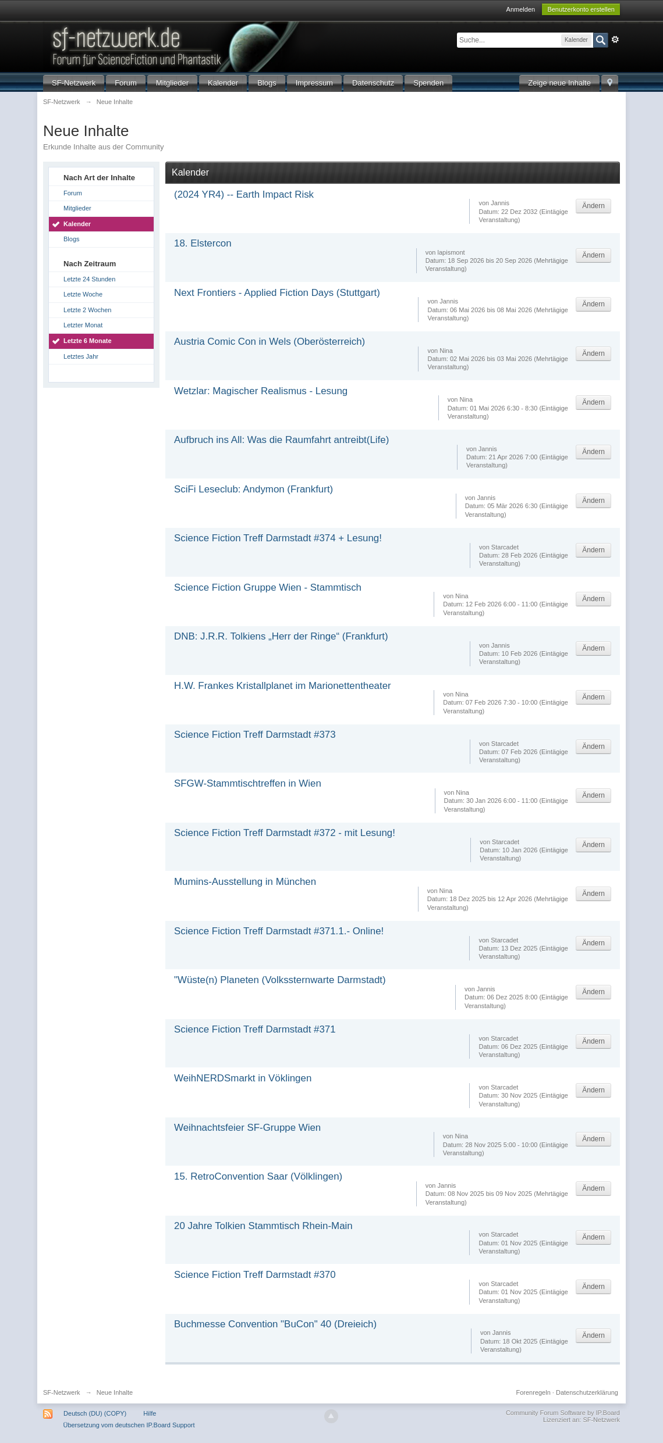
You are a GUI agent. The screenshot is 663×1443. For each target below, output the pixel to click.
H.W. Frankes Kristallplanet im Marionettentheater (282, 685)
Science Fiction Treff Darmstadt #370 (255, 1274)
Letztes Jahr (80, 356)
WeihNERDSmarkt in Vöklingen (242, 1078)
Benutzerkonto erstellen (581, 9)
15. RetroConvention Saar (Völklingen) (258, 1176)
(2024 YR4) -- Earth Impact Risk (244, 194)
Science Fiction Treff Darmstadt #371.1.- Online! (279, 931)
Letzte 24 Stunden (89, 279)
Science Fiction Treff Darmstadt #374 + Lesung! (278, 538)
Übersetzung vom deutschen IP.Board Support (128, 1424)
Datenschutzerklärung (587, 1392)
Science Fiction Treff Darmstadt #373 (255, 734)
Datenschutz (373, 82)
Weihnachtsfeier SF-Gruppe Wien (247, 1127)
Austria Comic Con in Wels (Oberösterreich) (269, 341)
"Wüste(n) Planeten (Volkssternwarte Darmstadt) (280, 979)
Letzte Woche (82, 294)
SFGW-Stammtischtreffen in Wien (247, 783)
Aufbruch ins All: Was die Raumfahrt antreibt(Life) (281, 439)
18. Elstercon (203, 243)
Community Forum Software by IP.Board (563, 1412)
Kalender (223, 82)
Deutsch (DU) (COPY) (94, 1413)
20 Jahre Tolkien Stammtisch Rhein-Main (263, 1225)
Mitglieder (172, 82)
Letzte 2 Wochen (87, 309)
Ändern (593, 206)
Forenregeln (533, 1392)
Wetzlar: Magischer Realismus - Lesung (261, 391)
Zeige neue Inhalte (559, 82)
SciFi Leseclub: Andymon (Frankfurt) (253, 489)
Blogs (266, 82)
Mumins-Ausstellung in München (245, 881)
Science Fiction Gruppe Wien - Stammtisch (267, 587)
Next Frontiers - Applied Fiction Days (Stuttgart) (277, 292)
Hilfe (149, 1413)
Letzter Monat (82, 325)
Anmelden (521, 9)
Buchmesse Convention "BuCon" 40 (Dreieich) (275, 1324)
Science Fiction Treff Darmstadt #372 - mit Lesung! (284, 832)
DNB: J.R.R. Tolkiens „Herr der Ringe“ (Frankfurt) (281, 636)
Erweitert (615, 39)
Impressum (314, 82)
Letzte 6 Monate (87, 340)
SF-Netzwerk (73, 82)
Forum (126, 82)
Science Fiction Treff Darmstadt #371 (255, 1029)
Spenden (428, 82)
